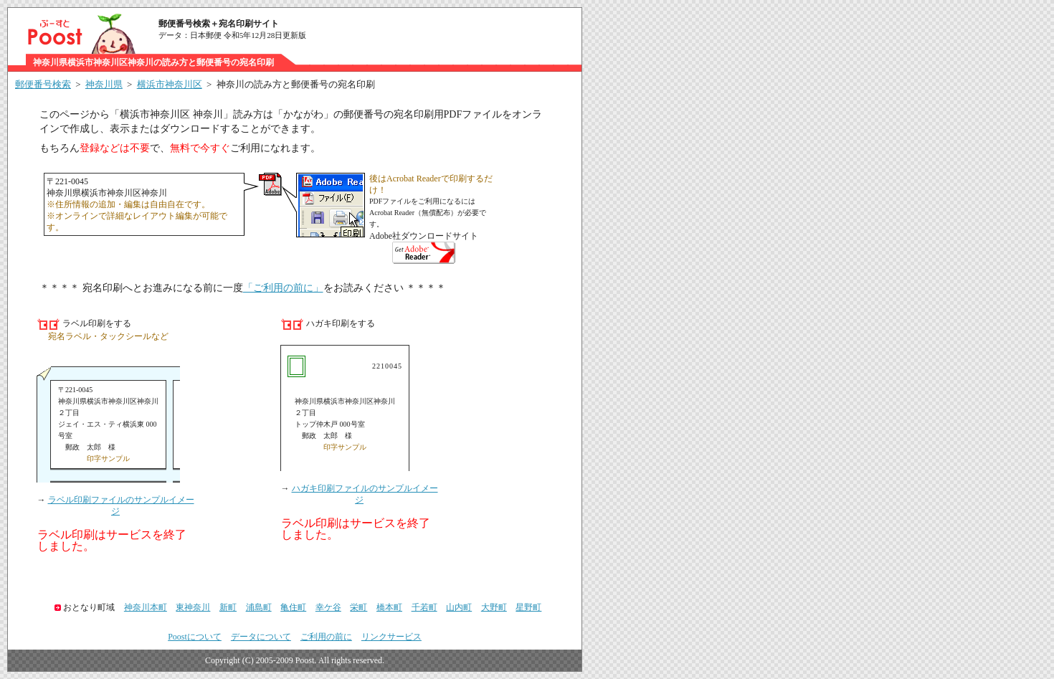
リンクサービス (391, 637)
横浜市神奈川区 (169, 84)
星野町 (528, 607)
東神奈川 (193, 607)
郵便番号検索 (43, 84)
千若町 (424, 607)
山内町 (459, 607)
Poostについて (195, 637)
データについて (261, 637)
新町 (228, 607)
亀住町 (293, 607)
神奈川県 (104, 84)
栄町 (358, 607)
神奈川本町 (145, 607)
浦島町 (259, 607)
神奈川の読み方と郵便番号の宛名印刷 (296, 84)
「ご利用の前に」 (283, 287)
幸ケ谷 (328, 607)
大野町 (494, 607)
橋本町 (389, 607)
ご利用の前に (326, 637)
